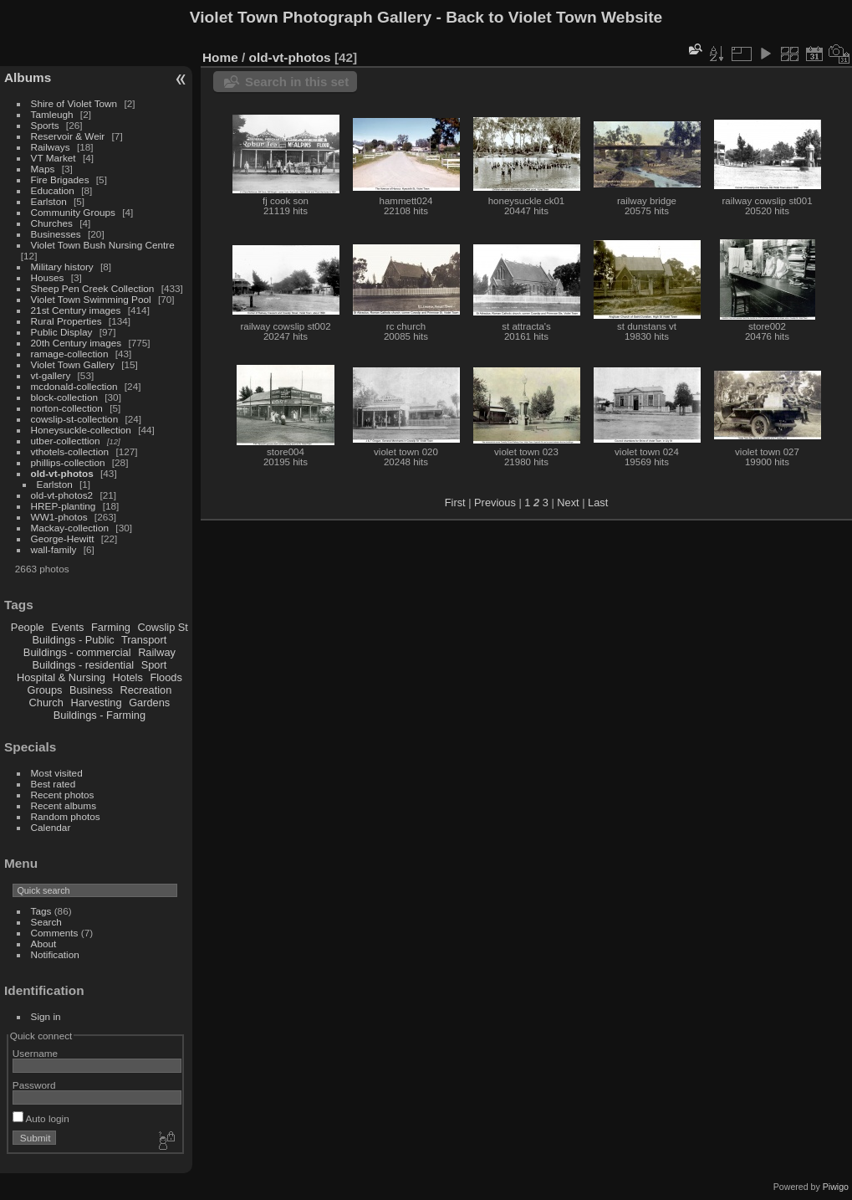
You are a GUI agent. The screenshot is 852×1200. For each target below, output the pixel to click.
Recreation (145, 690)
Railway (157, 652)
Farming (110, 627)
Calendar (51, 827)
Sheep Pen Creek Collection (93, 288)
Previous (495, 502)
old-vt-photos (62, 473)
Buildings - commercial (77, 652)
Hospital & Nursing (61, 677)
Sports (45, 125)
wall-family (54, 549)
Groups (44, 690)
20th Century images (76, 342)
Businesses (56, 233)
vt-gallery (51, 375)
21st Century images (76, 310)
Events (67, 627)
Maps (43, 168)
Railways (50, 146)
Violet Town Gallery (73, 364)
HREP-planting (63, 505)
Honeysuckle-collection (81, 429)
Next (568, 502)
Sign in (46, 1016)
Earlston (49, 201)
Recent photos (62, 794)
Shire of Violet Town (74, 103)
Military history (62, 266)
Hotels (128, 677)
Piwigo (836, 1187)
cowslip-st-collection (75, 418)
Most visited (57, 772)
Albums (27, 77)
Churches (52, 223)
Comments (55, 932)
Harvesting (95, 702)
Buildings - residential (84, 665)
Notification (55, 954)
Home (220, 57)
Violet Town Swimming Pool (91, 299)
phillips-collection (68, 462)
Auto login (41, 1118)
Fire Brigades (60, 179)
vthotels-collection (70, 451)
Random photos (65, 816)
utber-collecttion (65, 440)
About (44, 943)
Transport (143, 639)
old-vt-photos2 (62, 495)
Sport (154, 665)
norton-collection (67, 408)
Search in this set (297, 81)
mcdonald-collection (74, 386)
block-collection (64, 397)
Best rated (53, 783)
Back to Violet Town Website (554, 17)
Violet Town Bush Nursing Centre (103, 244)
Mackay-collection (70, 527)
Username (35, 1053)
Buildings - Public (74, 639)
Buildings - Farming (99, 715)
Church (46, 702)
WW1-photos (59, 516)
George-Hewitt (62, 538)
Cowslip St (162, 627)
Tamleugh (52, 114)
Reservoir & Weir (68, 136)
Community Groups (73, 212)
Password (34, 1084)
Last (598, 502)
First (455, 502)
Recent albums (63, 805)
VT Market (53, 157)
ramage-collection (70, 353)
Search (46, 921)
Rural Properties (66, 320)
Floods (165, 677)
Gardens (149, 702)
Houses (47, 277)
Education (52, 190)
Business (91, 690)
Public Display (62, 331)
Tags (41, 910)
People (27, 627)
